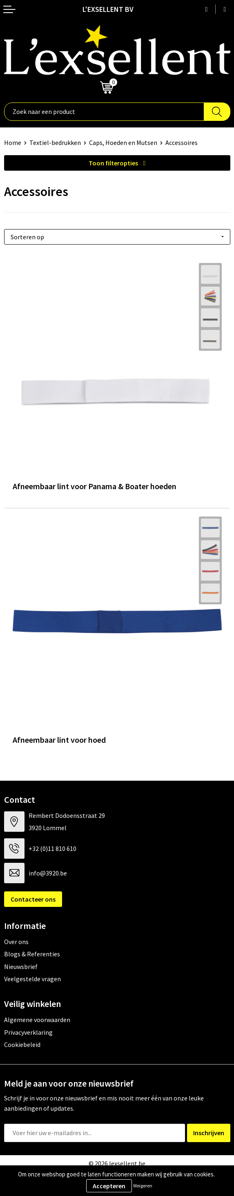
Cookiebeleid (22, 1044)
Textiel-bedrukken (55, 142)
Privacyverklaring (28, 1032)
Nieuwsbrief (21, 966)
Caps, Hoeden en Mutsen (123, 142)
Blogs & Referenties (32, 954)
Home (12, 142)
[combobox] (104, 111)
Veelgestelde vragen (32, 979)
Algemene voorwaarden (37, 1020)
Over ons (16, 942)
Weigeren (142, 1186)
